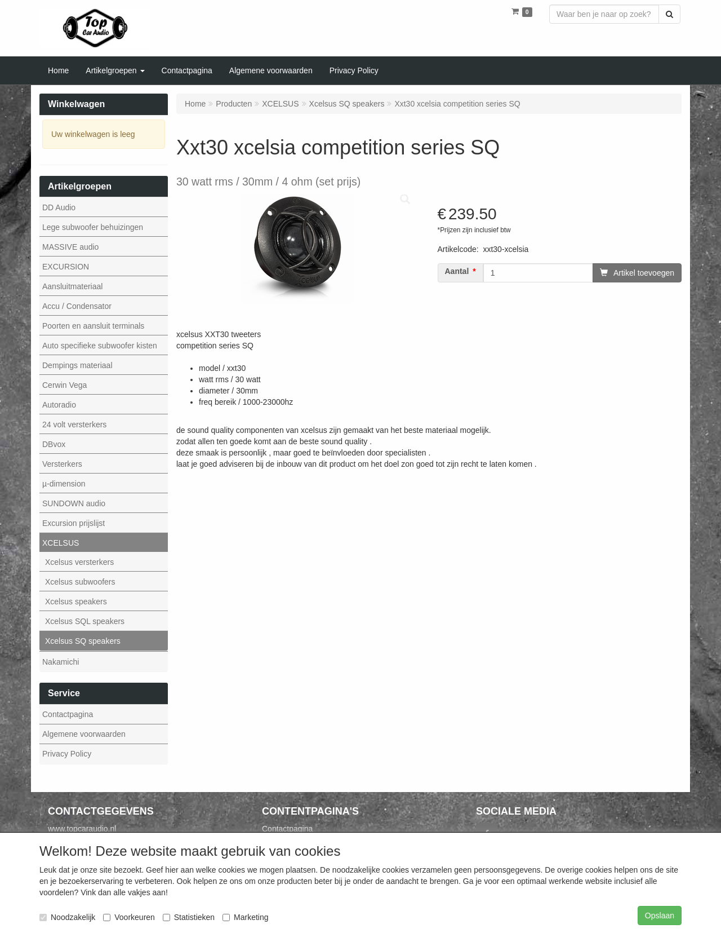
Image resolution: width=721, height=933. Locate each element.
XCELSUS (60, 542)
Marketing (245, 917)
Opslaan (659, 915)
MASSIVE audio (70, 246)
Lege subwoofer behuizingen (92, 227)
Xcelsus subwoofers (80, 581)
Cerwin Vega (64, 385)
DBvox (53, 444)
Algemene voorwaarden (84, 734)
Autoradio (59, 404)
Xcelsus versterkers (79, 562)
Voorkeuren (129, 917)
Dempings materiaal (77, 365)
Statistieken (189, 917)
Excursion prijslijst (73, 523)
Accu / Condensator (77, 306)
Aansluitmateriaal (72, 286)
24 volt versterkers (74, 424)
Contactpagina (67, 714)
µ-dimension (64, 483)
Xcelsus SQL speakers (84, 621)
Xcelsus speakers (76, 601)
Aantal (457, 271)
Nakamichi (60, 661)
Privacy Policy (66, 753)
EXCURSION (65, 266)
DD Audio (58, 207)
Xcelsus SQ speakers (83, 640)
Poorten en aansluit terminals (93, 325)
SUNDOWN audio (73, 503)
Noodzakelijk (67, 917)
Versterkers (62, 463)
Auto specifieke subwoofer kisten (99, 345)
